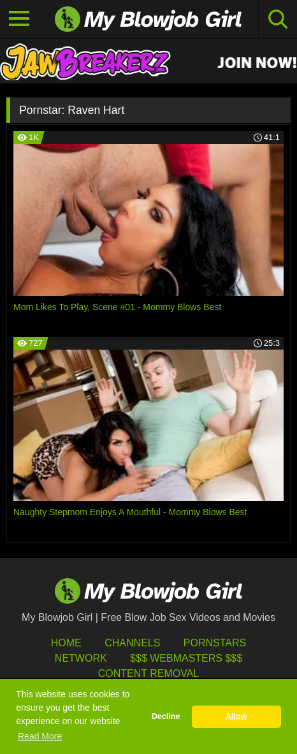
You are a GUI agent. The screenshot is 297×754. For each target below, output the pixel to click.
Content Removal (148, 673)
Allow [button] (236, 716)
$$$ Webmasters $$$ (186, 658)
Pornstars (215, 642)
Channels (132, 642)
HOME (66, 642)
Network (81, 658)
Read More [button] (40, 736)
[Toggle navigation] (19, 19)
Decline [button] (166, 716)
